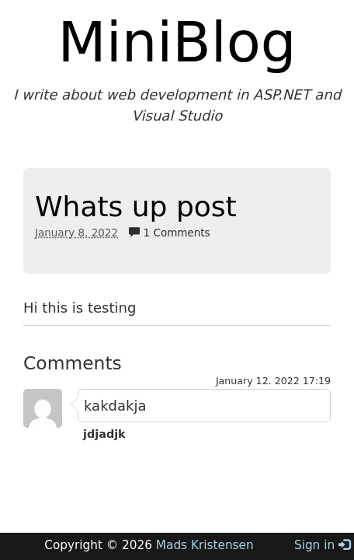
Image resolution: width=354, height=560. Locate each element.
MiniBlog (177, 42)
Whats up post (136, 206)
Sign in (322, 545)
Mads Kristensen (205, 545)
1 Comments (169, 232)
